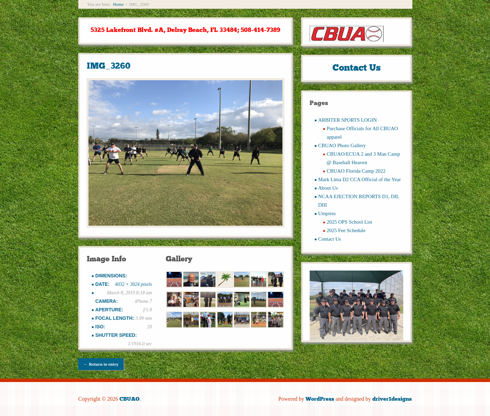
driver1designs (392, 399)
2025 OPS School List (349, 222)
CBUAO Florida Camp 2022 (356, 171)
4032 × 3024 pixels (133, 284)
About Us (328, 188)
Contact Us (329, 239)
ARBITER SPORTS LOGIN (347, 120)
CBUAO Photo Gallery (342, 145)
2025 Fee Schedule (346, 230)
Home (118, 4)
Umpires (327, 213)
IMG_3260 (108, 65)
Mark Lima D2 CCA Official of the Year (359, 179)
